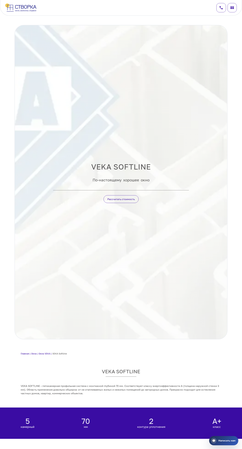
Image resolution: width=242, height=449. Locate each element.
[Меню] (232, 7)
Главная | (26, 353)
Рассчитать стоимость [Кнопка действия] (121, 199)
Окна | (35, 353)
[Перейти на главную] (21, 7)
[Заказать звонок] (221, 7)
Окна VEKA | (45, 353)
